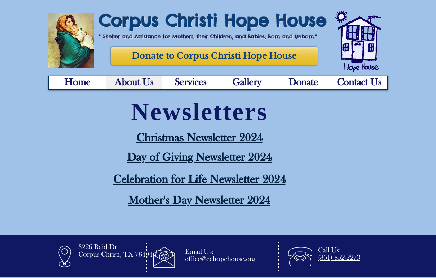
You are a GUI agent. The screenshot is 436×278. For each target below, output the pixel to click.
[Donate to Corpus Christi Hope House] (214, 56)
